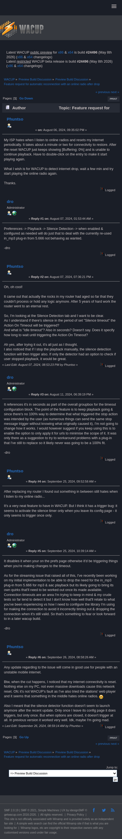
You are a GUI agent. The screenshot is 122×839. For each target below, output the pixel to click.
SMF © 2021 (28, 810)
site (12, 819)
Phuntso (15, 119)
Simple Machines (48, 810)
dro (10, 201)
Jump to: (112, 767)
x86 (60, 52)
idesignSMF (77, 810)
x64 (70, 52)
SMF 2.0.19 (11, 810)
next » (115, 92)
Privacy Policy (75, 814)
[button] (114, 6)
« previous (103, 92)
